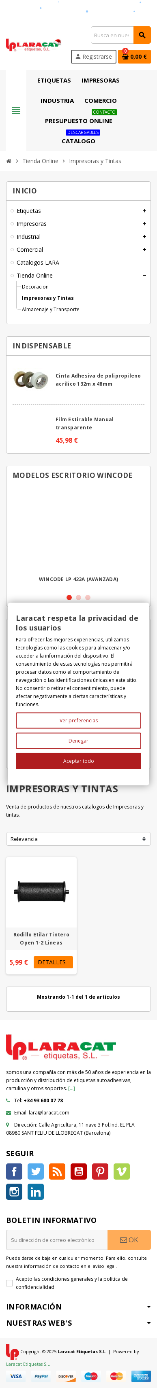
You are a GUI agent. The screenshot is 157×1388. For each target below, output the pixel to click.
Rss (57, 1171)
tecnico (43, 15)
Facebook (14, 1171)
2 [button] (78, 597)
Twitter (36, 1171)
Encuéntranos (25, 7)
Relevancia (24, 839)
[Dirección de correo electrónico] (57, 1240)
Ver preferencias (79, 720)
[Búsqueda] (121, 35)
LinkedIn (36, 1192)
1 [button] (69, 597)
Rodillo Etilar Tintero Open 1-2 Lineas (41, 938)
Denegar (78, 740)
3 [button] (87, 597)
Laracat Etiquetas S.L (28, 1364)
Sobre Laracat (68, 7)
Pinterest (100, 1171)
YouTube (79, 1171)
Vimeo (122, 1171)
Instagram (14, 1192)
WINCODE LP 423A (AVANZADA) (78, 579)
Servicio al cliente (116, 7)
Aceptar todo (78, 761)
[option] (78, 539)
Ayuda (16, 15)
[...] (71, 1088)
